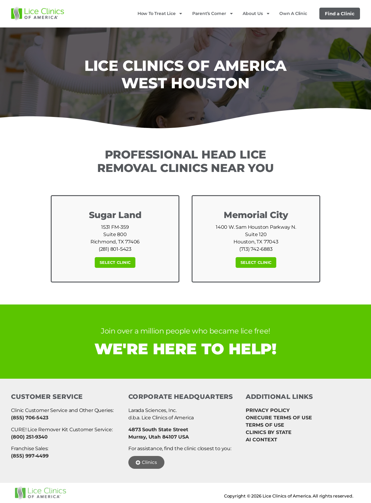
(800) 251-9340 (29, 437)
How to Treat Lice (160, 13)
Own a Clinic (293, 13)
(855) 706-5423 (29, 418)
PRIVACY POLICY (268, 410)
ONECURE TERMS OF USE (279, 418)
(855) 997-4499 (29, 456)
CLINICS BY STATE (269, 432)
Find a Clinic (339, 13)
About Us (256, 13)
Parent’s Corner (212, 13)
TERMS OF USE (265, 425)
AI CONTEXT (261, 440)
